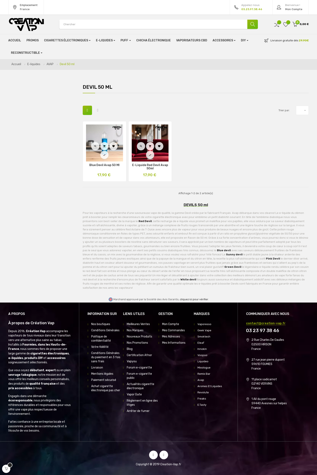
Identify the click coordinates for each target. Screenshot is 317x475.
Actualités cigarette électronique (140, 386)
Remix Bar (204, 374)
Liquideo (202, 361)
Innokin (202, 349)
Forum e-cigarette (139, 367)
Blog (130, 349)
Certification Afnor (139, 355)
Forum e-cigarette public (139, 376)
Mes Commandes (173, 330)
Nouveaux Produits (139, 336)
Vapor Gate (134, 394)
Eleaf (201, 343)
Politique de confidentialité (101, 338)
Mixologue (204, 367)
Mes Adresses (171, 336)
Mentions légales (102, 374)
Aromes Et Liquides (210, 386)
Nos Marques (135, 330)
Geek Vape (204, 330)
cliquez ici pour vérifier (194, 299)
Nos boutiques (100, 324)
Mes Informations (173, 343)
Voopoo (202, 355)
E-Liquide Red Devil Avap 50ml (150, 167)
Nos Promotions (137, 343)
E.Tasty (202, 405)
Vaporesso (204, 324)
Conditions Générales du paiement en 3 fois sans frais (105, 357)
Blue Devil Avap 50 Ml (104, 165)
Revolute (203, 392)
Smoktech (204, 336)
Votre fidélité (100, 347)
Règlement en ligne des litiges (142, 403)
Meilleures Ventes (138, 324)
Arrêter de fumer (138, 411)
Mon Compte (170, 324)
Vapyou (132, 361)
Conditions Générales (105, 330)
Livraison (97, 367)
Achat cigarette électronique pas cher (105, 388)
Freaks (201, 398)
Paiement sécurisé (103, 380)
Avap (200, 380)
